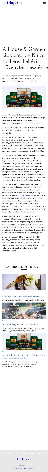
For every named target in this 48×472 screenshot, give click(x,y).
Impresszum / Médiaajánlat (24, 468)
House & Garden (10, 155)
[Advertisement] (16, 25)
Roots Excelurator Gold (24, 195)
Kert (4, 292)
